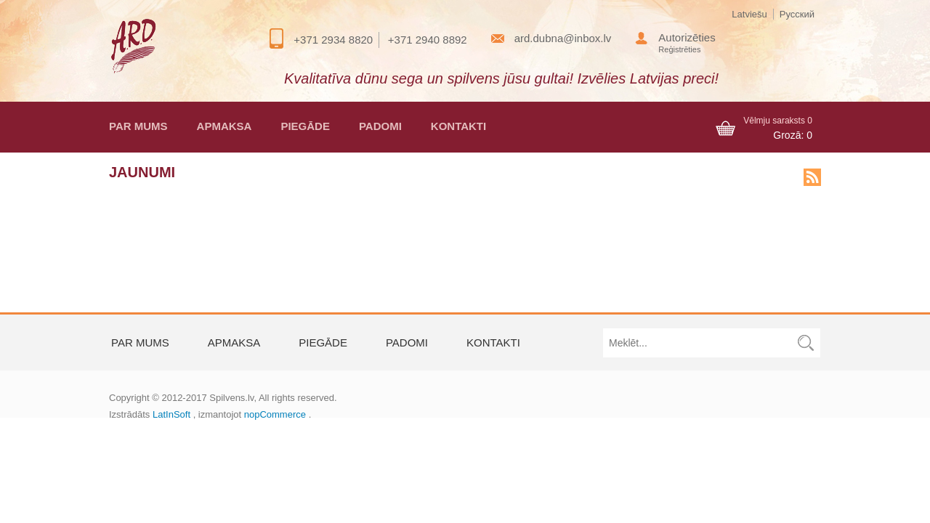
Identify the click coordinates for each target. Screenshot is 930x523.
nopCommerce (275, 414)
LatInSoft (171, 414)
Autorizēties (686, 37)
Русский (797, 14)
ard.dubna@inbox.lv (563, 38)
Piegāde (305, 126)
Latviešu (749, 14)
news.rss (812, 177)
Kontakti (458, 126)
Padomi (380, 126)
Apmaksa (224, 126)
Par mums (138, 126)
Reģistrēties (679, 49)
